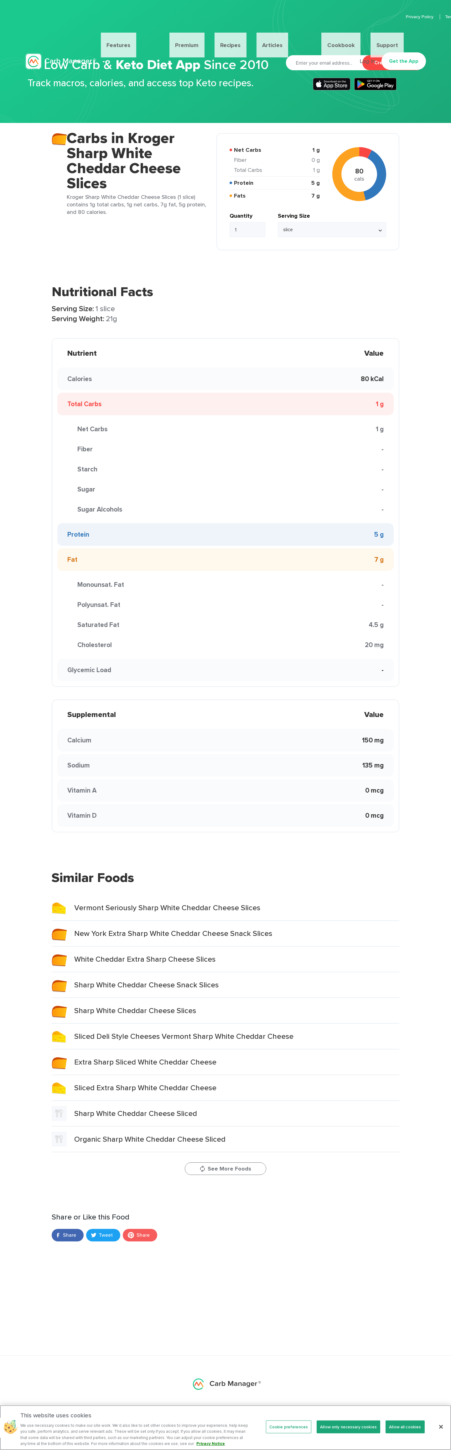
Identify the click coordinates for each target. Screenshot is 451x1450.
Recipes (210, 36)
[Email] (324, 62)
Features (143, 36)
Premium (180, 36)
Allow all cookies (405, 1433)
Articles (240, 36)
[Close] (441, 1433)
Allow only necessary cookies (348, 1433)
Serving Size (294, 216)
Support (309, 36)
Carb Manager (60, 36)
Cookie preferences (288, 1433)
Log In (363, 36)
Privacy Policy (366, 16)
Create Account (393, 62)
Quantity (241, 216)
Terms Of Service (408, 16)
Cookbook (276, 36)
